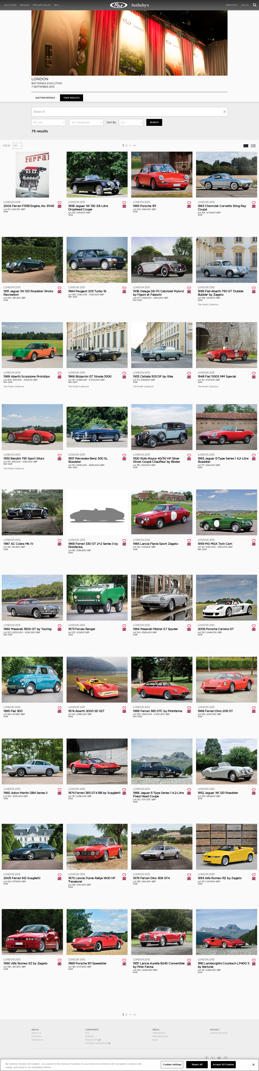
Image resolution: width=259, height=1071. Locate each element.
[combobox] (48, 122)
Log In (245, 5)
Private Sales (42, 5)
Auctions (10, 5)
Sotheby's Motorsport (97, 1043)
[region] (129, 1065)
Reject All (197, 1064)
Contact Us (37, 1040)
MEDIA (156, 1029)
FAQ (87, 1033)
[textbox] (86, 122)
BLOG (155, 1040)
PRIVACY (215, 1029)
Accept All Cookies (223, 1064)
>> (134, 145)
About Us (36, 1033)
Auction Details (45, 97)
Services (231, 5)
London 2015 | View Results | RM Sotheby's (129, 5)
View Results (71, 97)
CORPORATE (92, 1029)
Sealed (24, 5)
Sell (57, 5)
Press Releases (160, 1036)
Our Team (36, 1036)
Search (154, 122)
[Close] (253, 1064)
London (39, 79)
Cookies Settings (219, 1033)
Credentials (159, 1033)
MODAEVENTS (92, 1040)
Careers (89, 1036)
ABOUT (35, 1029)
